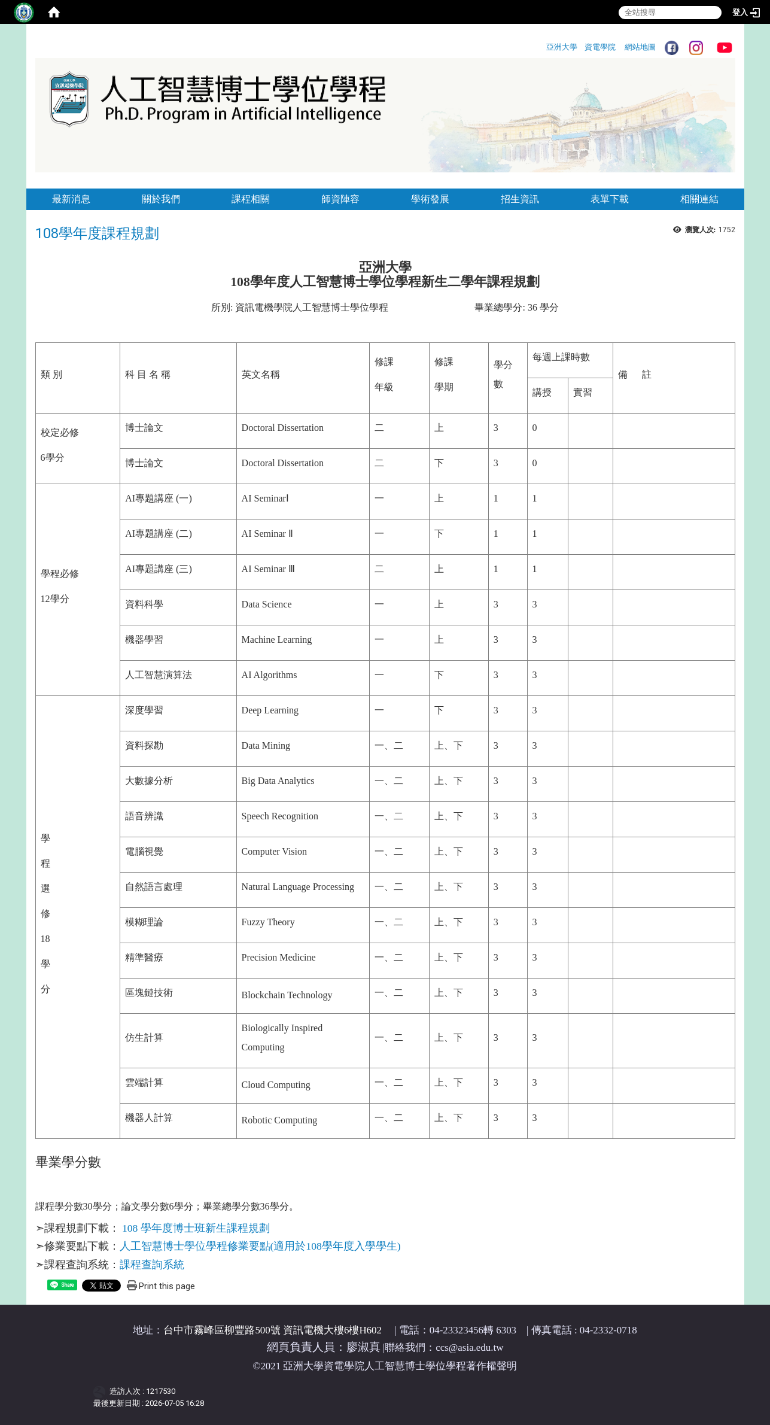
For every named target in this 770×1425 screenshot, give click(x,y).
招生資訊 (520, 199)
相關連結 (699, 199)
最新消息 (71, 199)
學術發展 (430, 199)
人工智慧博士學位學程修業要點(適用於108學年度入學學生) (260, 1246)
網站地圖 (640, 46)
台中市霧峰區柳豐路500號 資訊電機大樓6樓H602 (272, 1330)
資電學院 (600, 46)
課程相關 (251, 199)
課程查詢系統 (152, 1265)
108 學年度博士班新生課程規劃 (196, 1228)
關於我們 (161, 199)
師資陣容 (340, 199)
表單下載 (610, 199)
